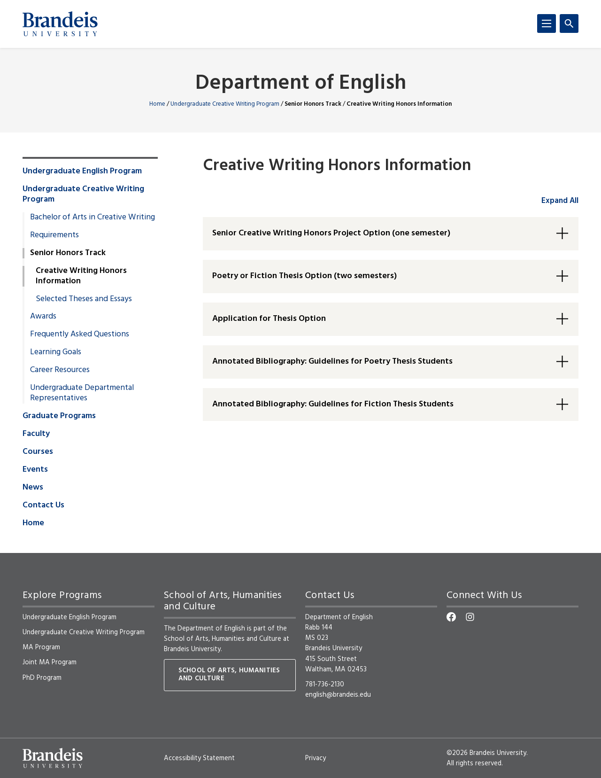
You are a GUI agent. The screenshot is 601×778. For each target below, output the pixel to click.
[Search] (569, 23)
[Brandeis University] (60, 24)
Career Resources (60, 370)
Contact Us (43, 505)
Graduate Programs (59, 416)
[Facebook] (451, 617)
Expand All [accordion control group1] (559, 200)
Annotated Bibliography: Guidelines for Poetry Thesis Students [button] (332, 361)
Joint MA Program (50, 662)
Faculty (36, 434)
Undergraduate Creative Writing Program (224, 104)
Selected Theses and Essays (84, 299)
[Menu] (546, 23)
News (33, 487)
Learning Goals (55, 352)
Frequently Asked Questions (79, 334)
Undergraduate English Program (82, 171)
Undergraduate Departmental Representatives (82, 393)
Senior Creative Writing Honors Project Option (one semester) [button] (331, 233)
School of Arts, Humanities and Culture (222, 639)
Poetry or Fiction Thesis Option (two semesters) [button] (304, 276)
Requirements (54, 235)
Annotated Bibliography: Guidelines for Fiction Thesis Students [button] (333, 404)
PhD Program (42, 678)
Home (157, 104)
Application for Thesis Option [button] (269, 319)
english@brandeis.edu (338, 694)
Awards (43, 316)
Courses (38, 452)
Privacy (315, 758)
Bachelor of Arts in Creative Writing (92, 217)
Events (35, 470)
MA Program (41, 647)
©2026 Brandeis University (486, 753)
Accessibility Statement (199, 758)
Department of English (300, 83)
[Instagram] (470, 617)
